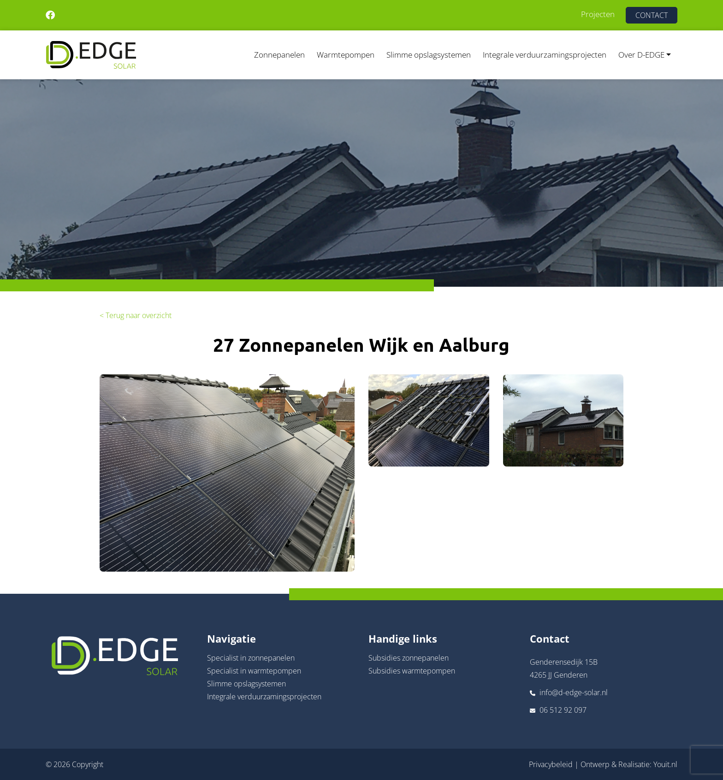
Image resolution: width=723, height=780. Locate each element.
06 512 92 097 (563, 710)
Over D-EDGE (641, 54)
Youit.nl (665, 764)
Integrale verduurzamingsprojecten (544, 54)
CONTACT (651, 15)
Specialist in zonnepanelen (251, 658)
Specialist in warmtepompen (254, 671)
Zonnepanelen (279, 54)
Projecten (598, 14)
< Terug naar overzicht (136, 315)
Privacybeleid (551, 764)
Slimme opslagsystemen (428, 54)
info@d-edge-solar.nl (573, 692)
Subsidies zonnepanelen (408, 658)
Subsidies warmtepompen (411, 671)
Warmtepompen (345, 54)
